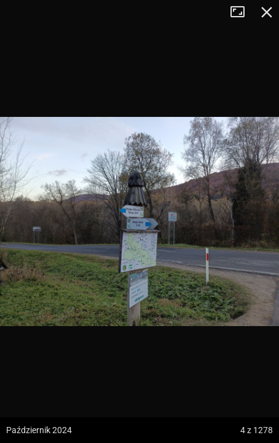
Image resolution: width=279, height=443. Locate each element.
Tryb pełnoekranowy (242, 12)
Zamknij (266, 12)
